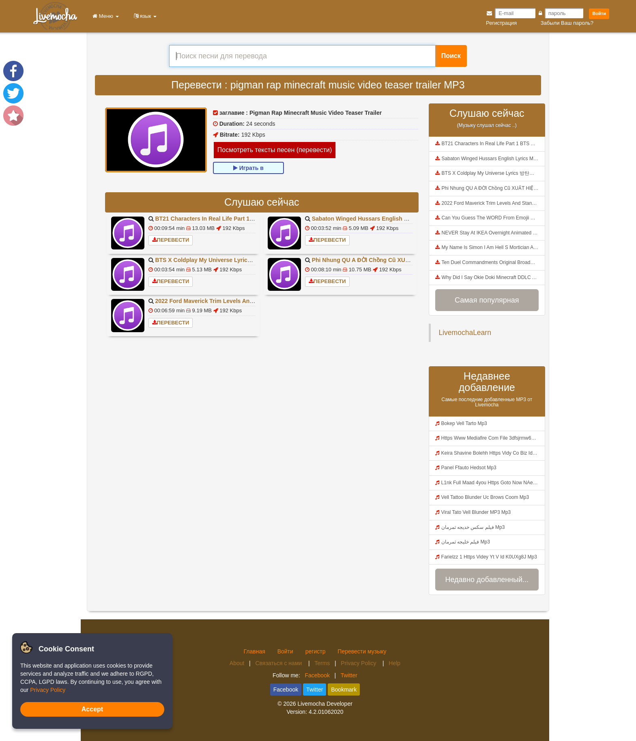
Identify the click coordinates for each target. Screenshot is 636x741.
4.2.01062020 (326, 712)
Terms (322, 663)
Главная (254, 651)
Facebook (317, 675)
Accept (92, 709)
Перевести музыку (361, 651)
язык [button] (144, 16)
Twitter (349, 675)
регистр (315, 651)
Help (394, 663)
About (237, 663)
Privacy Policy (359, 663)
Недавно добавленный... (487, 580)
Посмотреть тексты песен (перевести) (274, 149)
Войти (599, 13)
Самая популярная (487, 300)
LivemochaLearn (465, 333)
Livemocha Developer (324, 703)
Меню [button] (104, 16)
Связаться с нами (279, 663)
